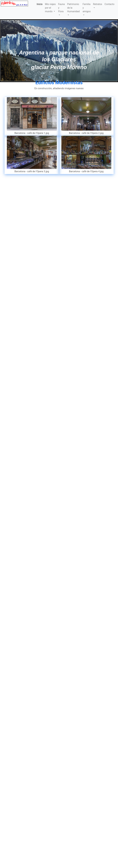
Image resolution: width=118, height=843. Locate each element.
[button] (9, 50)
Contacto (109, 4)
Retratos (97, 4)
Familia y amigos (87, 8)
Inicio (39, 4)
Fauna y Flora (61, 8)
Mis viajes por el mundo (50, 8)
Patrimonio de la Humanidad (73, 8)
